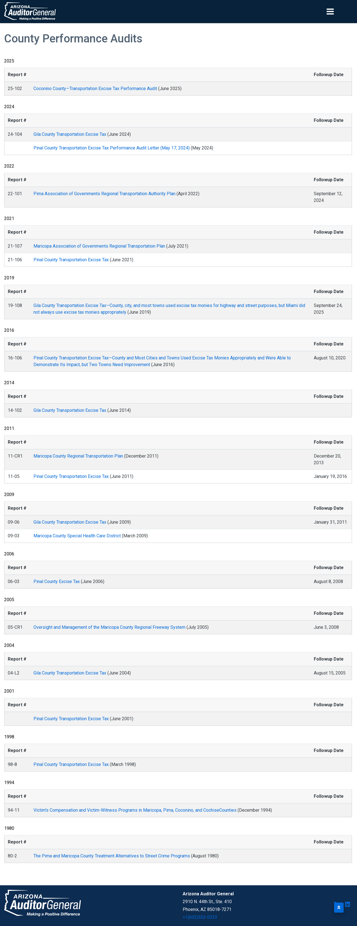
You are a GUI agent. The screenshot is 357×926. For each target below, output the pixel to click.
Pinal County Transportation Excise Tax (71, 259)
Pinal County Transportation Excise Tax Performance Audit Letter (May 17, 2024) (112, 148)
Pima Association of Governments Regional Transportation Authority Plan (104, 193)
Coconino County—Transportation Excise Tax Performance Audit (95, 88)
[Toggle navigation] (339, 11)
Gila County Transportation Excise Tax (69, 134)
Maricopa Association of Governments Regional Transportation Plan (99, 246)
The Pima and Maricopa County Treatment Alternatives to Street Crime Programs (111, 856)
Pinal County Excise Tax (56, 581)
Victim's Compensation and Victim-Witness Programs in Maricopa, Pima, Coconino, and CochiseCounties (135, 810)
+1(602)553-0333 (200, 917)
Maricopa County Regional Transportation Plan (78, 456)
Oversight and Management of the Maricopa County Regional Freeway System (109, 627)
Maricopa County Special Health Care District (77, 535)
